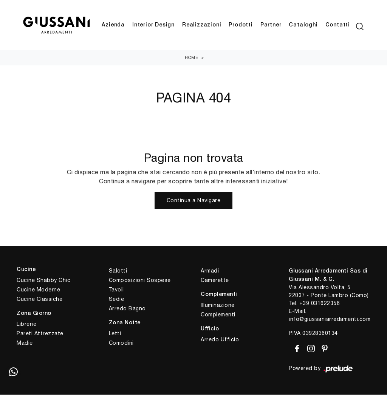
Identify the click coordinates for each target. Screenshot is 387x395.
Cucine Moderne (38, 290)
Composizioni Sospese (140, 281)
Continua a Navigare (194, 201)
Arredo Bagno (127, 309)
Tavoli (116, 290)
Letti (115, 334)
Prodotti (240, 25)
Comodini (121, 344)
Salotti (118, 271)
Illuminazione (218, 306)
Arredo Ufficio (220, 340)
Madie (25, 344)
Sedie (116, 300)
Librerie (26, 325)
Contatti (337, 25)
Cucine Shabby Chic (43, 281)
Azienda (113, 25)
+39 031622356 (319, 304)
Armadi (210, 271)
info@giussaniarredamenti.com (329, 320)
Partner (271, 25)
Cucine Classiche (39, 300)
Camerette (215, 281)
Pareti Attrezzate (40, 334)
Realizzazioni (201, 25)
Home (191, 58)
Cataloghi (303, 25)
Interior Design (153, 25)
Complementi (218, 315)
